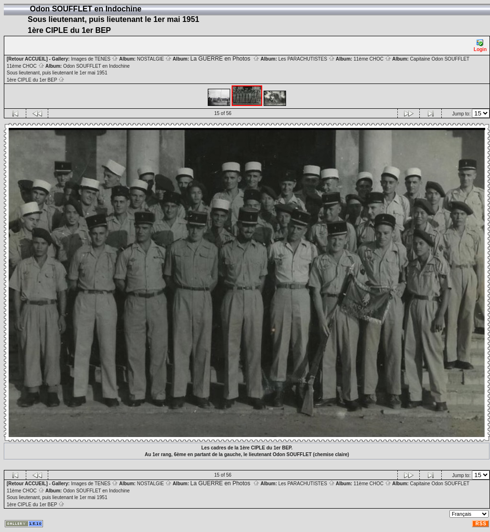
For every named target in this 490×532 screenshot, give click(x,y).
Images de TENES (94, 59)
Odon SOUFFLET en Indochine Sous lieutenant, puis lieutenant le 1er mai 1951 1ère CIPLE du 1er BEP (68, 73)
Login (480, 45)
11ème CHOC (372, 59)
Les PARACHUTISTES (306, 59)
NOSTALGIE (154, 59)
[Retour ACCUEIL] (27, 59)
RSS (481, 523)
